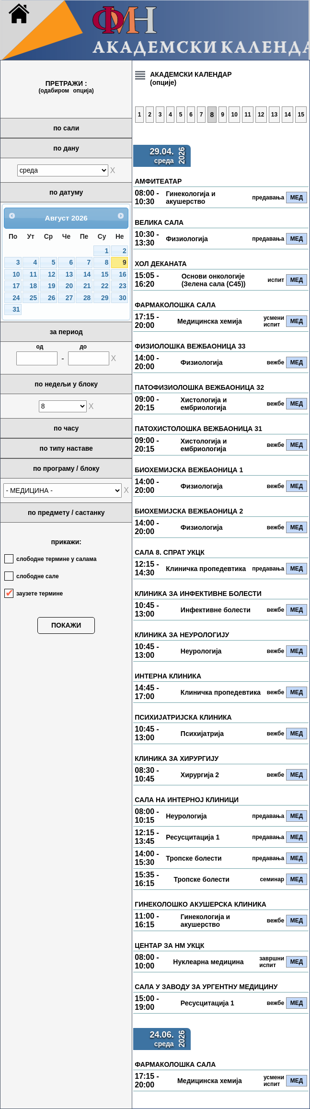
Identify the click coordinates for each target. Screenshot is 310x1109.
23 (122, 286)
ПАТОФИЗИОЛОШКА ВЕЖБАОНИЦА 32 (199, 387)
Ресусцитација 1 (192, 837)
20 (69, 286)
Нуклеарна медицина (208, 962)
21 (87, 286)
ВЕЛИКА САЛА (159, 222)
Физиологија (187, 239)
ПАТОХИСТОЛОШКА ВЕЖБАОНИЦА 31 (198, 428)
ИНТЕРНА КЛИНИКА (168, 676)
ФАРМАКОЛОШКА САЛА (175, 305)
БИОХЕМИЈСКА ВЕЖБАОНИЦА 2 (189, 511)
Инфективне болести (216, 610)
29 (104, 298)
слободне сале (37, 576)
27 (69, 298)
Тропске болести (193, 858)
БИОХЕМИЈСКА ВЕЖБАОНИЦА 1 (189, 470)
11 (33, 274)
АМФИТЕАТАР (158, 181)
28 (87, 298)
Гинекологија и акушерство (190, 197)
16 (122, 274)
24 (16, 298)
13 (69, 274)
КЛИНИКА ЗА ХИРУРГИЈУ (176, 758)
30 (122, 298)
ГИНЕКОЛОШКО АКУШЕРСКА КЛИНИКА (200, 904)
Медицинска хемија (209, 321)
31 (16, 309)
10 (16, 274)
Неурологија (201, 651)
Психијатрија (202, 733)
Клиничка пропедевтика (206, 568)
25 (33, 298)
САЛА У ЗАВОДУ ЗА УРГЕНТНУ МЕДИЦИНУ (206, 987)
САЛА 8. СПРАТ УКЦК (170, 552)
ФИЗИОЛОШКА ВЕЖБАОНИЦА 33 (190, 346)
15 (104, 274)
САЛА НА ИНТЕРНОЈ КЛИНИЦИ (187, 800)
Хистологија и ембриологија (204, 403)
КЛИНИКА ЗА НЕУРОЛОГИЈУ (182, 635)
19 (51, 286)
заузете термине (39, 593)
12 (51, 274)
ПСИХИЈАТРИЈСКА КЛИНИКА (183, 717)
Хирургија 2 (200, 775)
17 (16, 286)
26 (51, 298)
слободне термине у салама (56, 559)
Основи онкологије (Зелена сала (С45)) (214, 280)
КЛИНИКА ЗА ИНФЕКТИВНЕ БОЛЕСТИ (198, 593)
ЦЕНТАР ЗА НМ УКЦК (169, 945)
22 (104, 286)
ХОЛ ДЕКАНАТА (161, 264)
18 (33, 286)
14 (87, 274)
